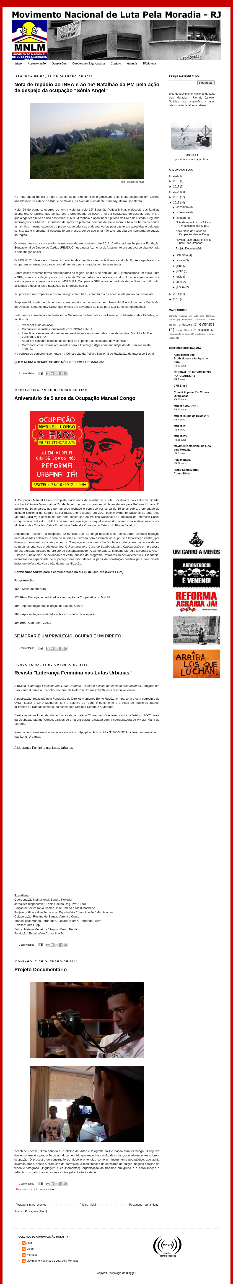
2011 (176, 294)
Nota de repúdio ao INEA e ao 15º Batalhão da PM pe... (194, 224)
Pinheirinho (186, 319)
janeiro (180, 287)
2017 (176, 186)
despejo (187, 324)
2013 (176, 197)
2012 (176, 202)
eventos (207, 324)
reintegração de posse (180, 334)
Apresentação (37, 63)
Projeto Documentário (40, 969)
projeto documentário (42, 1189)
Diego (30, 1248)
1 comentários (26, 373)
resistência (200, 334)
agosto (180, 260)
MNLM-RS (180, 436)
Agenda (132, 63)
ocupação (204, 330)
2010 (176, 299)
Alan (29, 1242)
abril (179, 282)
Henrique (32, 1254)
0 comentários (26, 648)
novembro (182, 212)
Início (18, 63)
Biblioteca (149, 63)
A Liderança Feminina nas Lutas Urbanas (43, 747)
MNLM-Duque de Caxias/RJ (191, 416)
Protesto (201, 319)
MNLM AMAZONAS (186, 406)
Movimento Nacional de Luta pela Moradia (52, 1260)
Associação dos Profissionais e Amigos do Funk (191, 358)
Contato (116, 63)
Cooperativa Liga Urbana (88, 63)
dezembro (182, 207)
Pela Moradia (182, 459)
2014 (176, 191)
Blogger (130, 1273)
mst (190, 330)
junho (180, 271)
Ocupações (59, 63)
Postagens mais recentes (31, 1204)
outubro (181, 217)
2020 (176, 175)
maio (179, 276)
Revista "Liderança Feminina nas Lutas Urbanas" (73, 673)
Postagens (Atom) (36, 1211)
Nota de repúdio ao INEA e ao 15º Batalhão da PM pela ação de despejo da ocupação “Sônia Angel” (86, 87)
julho (179, 266)
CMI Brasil (180, 385)
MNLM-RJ (180, 426)
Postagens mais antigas (143, 1204)
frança (179, 330)
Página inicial (88, 1204)
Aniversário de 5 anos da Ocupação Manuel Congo (74, 398)
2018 (176, 181)
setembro (182, 255)
